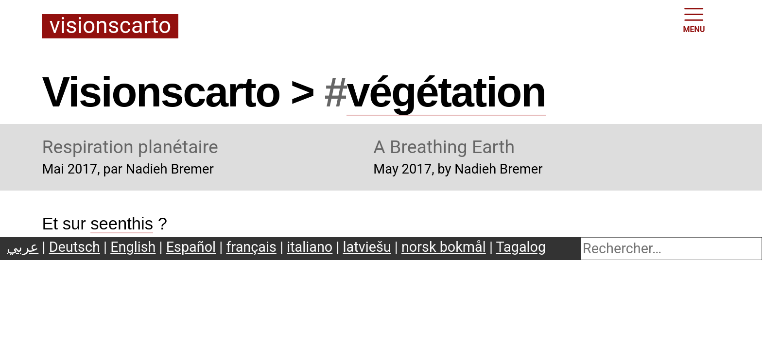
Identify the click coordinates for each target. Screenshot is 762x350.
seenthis (121, 223)
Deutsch (74, 247)
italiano (309, 247)
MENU (694, 19)
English (133, 247)
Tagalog (521, 247)
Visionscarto (110, 26)
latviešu (367, 247)
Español (191, 247)
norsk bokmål (443, 247)
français (251, 247)
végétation (445, 92)
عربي (22, 247)
